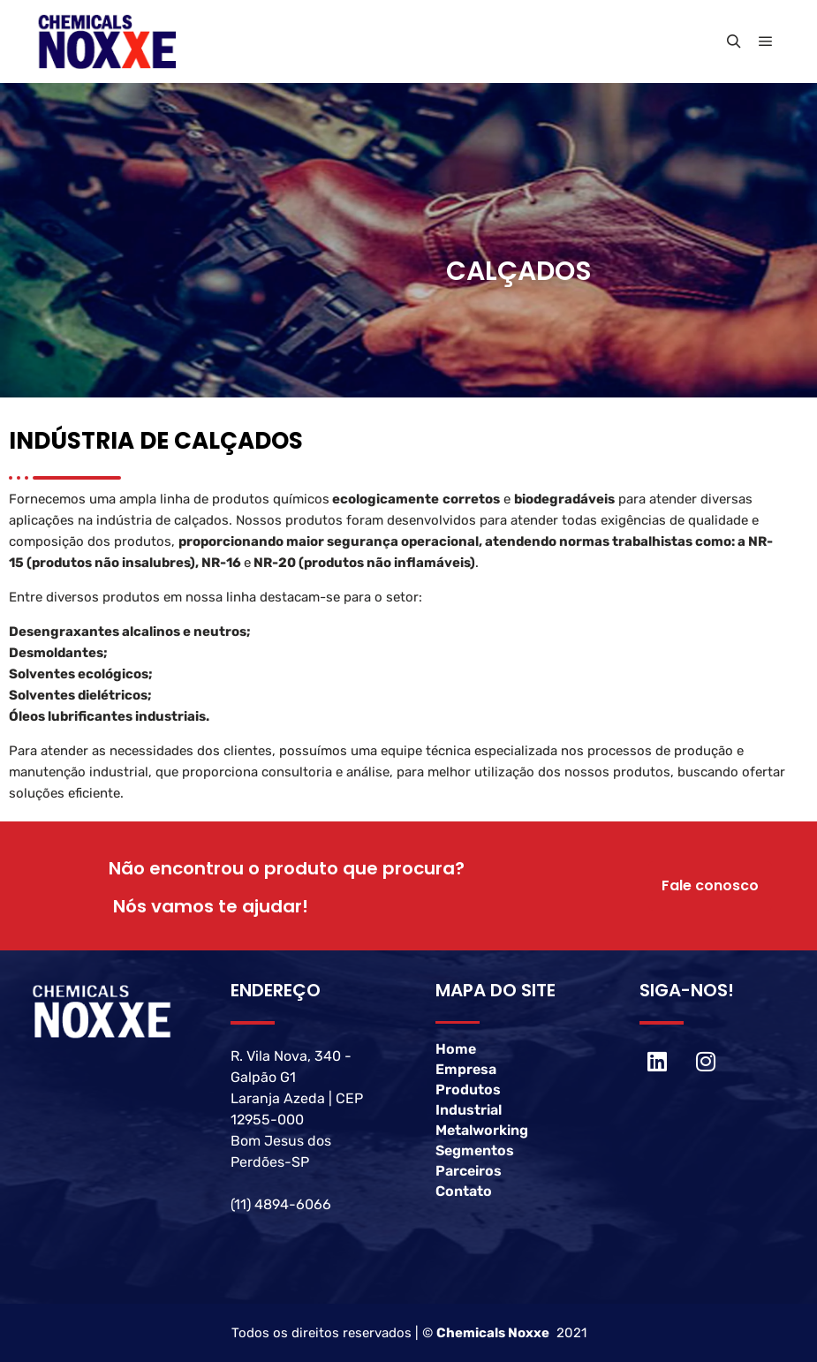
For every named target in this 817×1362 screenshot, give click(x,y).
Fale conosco (710, 885)
